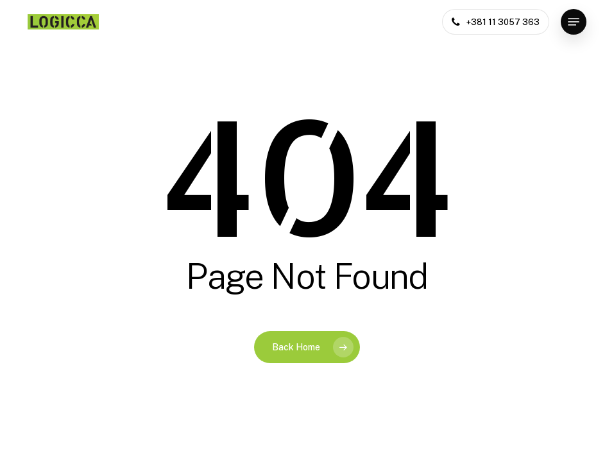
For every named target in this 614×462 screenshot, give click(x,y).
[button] (573, 21)
